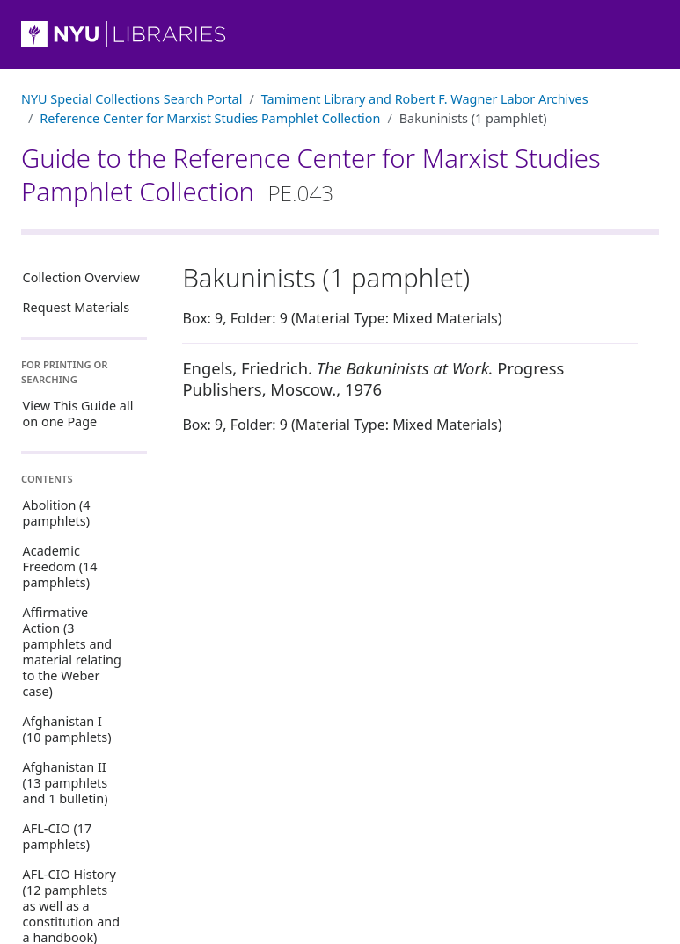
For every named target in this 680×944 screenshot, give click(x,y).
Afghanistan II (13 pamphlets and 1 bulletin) (65, 783)
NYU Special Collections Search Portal (131, 99)
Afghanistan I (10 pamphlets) (67, 729)
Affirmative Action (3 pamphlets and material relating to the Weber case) (72, 652)
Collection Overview (81, 277)
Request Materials (76, 307)
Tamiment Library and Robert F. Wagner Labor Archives (425, 99)
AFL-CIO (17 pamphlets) (57, 836)
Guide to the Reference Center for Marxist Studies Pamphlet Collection (311, 175)
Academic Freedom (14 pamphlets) (60, 566)
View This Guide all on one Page (78, 413)
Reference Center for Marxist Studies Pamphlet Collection (210, 118)
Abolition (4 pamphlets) (57, 513)
